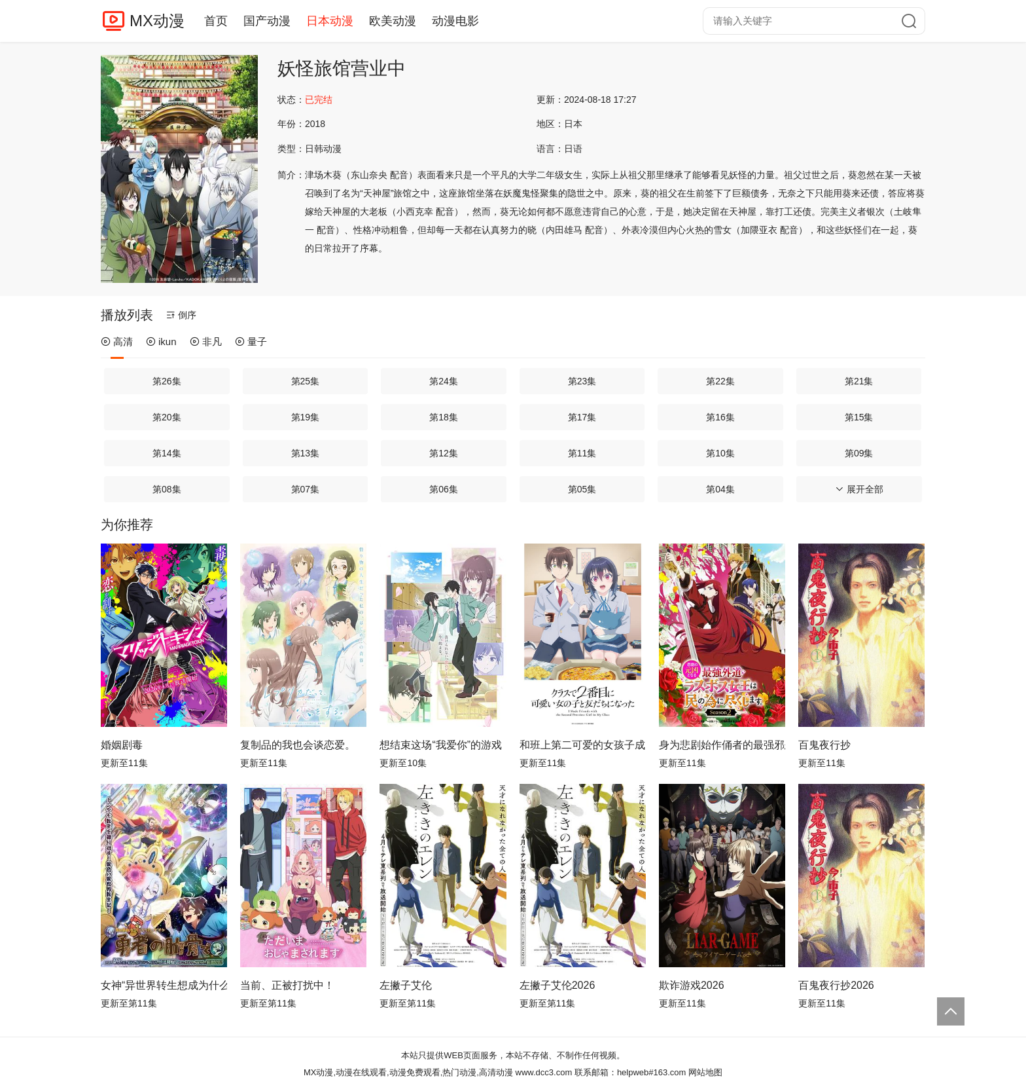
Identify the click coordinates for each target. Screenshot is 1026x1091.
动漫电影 (455, 21)
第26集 (166, 381)
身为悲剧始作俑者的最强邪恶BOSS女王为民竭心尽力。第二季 (722, 744)
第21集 (859, 381)
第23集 (582, 381)
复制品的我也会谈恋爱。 (297, 744)
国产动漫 (267, 21)
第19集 (305, 417)
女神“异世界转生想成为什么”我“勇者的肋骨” (164, 985)
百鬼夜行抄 (824, 744)
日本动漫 (329, 21)
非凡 (206, 341)
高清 (117, 341)
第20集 (166, 417)
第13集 (305, 453)
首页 (216, 21)
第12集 (443, 453)
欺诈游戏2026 (691, 985)
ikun (161, 341)
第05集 (582, 489)
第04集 (720, 489)
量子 (251, 341)
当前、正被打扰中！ (287, 985)
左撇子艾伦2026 (557, 985)
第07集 (305, 489)
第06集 (443, 489)
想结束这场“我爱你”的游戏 (441, 744)
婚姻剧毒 (122, 744)
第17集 (582, 417)
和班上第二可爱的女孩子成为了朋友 (583, 744)
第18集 (443, 417)
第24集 (443, 381)
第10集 (720, 453)
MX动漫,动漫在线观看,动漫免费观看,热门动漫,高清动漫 (408, 1072)
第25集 (305, 381)
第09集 (859, 453)
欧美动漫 (392, 21)
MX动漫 (157, 20)
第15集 (859, 417)
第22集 (720, 381)
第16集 (720, 417)
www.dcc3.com (544, 1072)
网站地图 (705, 1072)
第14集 (166, 453)
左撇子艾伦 (406, 985)
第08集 (166, 489)
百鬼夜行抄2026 (836, 985)
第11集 (582, 453)
